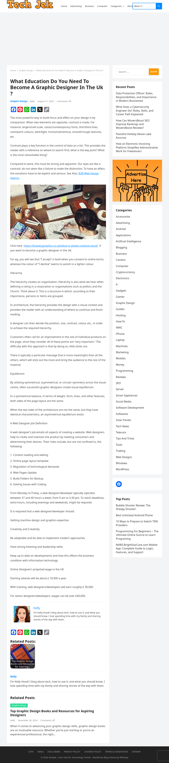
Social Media (123, 401)
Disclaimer (54, 751)
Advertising (123, 223)
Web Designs (124, 457)
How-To (120, 321)
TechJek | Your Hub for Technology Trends (70, 757)
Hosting (121, 315)
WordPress (122, 469)
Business (121, 253)
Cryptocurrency (125, 272)
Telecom (121, 432)
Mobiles (121, 358)
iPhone (120, 334)
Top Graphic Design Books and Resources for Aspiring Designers (52, 713)
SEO (118, 383)
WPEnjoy (123, 757)
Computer (122, 266)
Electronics (122, 278)
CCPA (31, 751)
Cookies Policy (92, 751)
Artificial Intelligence (128, 241)
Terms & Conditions (116, 751)
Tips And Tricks (125, 438)
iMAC (119, 327)
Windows (121, 463)
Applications (123, 235)
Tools (119, 445)
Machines (122, 346)
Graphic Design (26, 70)
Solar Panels (123, 420)
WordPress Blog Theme (104, 757)
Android (121, 229)
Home (13, 70)
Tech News (122, 426)
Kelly (32, 101)
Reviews (121, 377)
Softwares (122, 414)
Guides (120, 309)
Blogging (121, 247)
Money (120, 364)
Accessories (123, 216)
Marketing (122, 352)
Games (120, 297)
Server (120, 389)
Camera (120, 260)
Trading (120, 451)
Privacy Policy (72, 751)
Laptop (120, 340)
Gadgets (121, 290)
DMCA (40, 751)
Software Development (130, 407)
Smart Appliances (126, 395)
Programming (124, 371)
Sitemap (136, 751)
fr (117, 284)
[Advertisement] (84, 37)
